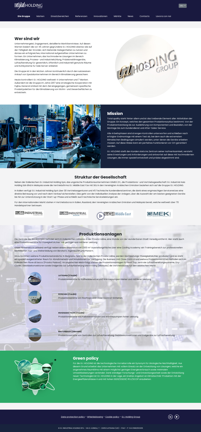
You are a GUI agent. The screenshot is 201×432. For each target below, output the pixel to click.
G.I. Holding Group (131, 416)
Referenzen (81, 16)
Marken (40, 16)
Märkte (117, 16)
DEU (182, 5)
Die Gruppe (24, 16)
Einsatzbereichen (60, 16)
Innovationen (100, 16)
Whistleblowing (95, 416)
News (130, 16)
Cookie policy (112, 416)
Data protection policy (73, 416)
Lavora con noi (163, 16)
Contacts (144, 16)
